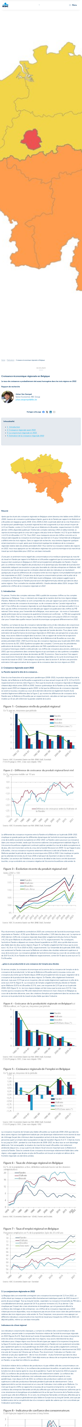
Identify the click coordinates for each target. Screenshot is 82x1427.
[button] (73, 5)
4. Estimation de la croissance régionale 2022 (25, 436)
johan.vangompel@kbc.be (26, 400)
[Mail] (54, 412)
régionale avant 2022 (27, 430)
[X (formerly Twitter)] (47, 412)
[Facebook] (43, 412)
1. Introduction (13, 427)
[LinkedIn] (50, 412)
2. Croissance (12, 430)
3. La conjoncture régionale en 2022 (23, 433)
